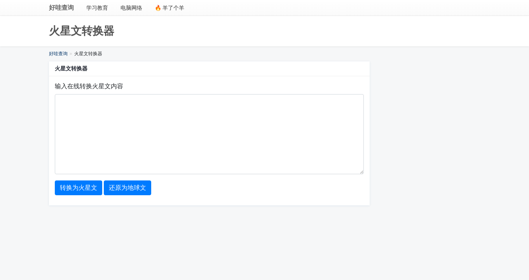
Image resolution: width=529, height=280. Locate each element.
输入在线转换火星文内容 (89, 86)
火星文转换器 (81, 31)
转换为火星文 (78, 187)
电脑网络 (131, 8)
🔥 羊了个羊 (170, 8)
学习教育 (97, 8)
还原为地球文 (127, 187)
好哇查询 (61, 7)
